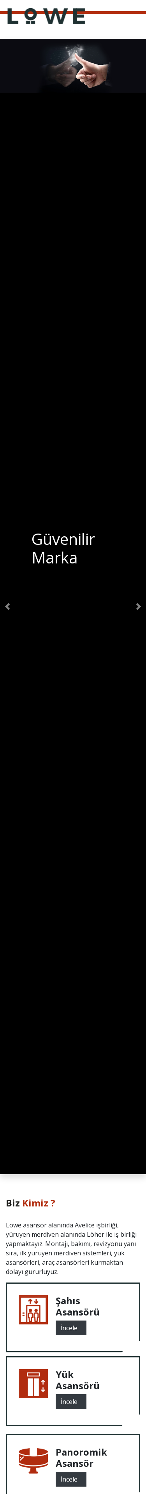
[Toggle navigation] (141, 5)
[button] (7, 606)
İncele (71, 1327)
